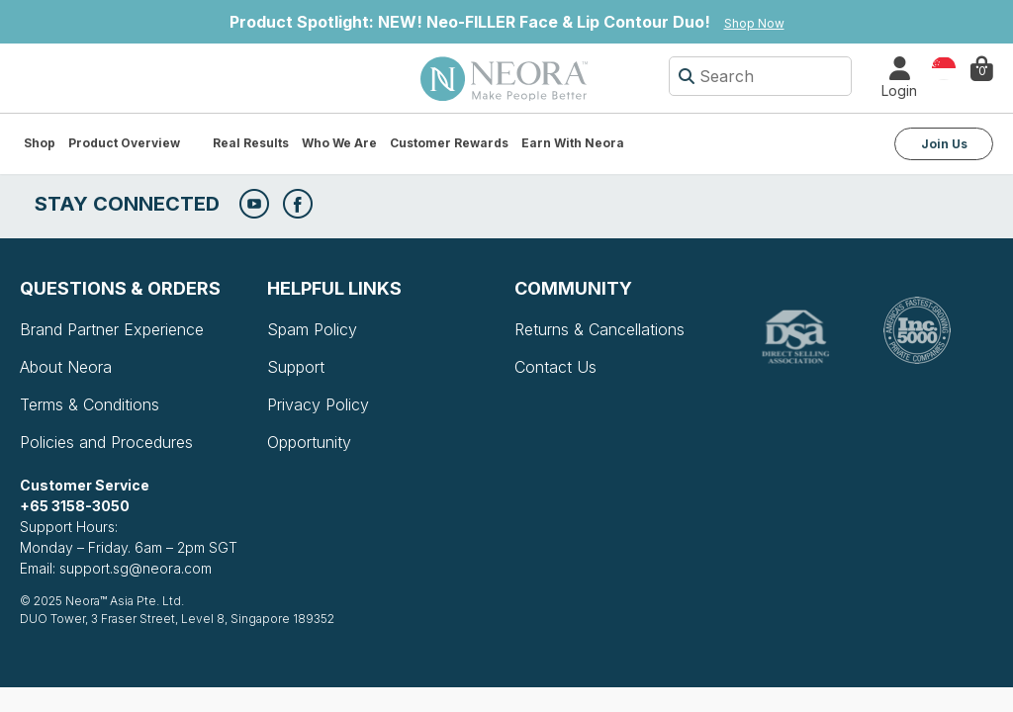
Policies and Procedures (106, 442)
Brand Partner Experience (112, 329)
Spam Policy (312, 329)
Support (295, 367)
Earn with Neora (572, 142)
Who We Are (339, 142)
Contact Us (555, 367)
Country (944, 66)
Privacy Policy (318, 404)
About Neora (66, 367)
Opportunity (309, 442)
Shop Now (754, 23)
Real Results (251, 142)
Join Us (944, 143)
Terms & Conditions (89, 404)
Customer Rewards (449, 142)
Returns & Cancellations (599, 329)
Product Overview (124, 142)
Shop (39, 142)
